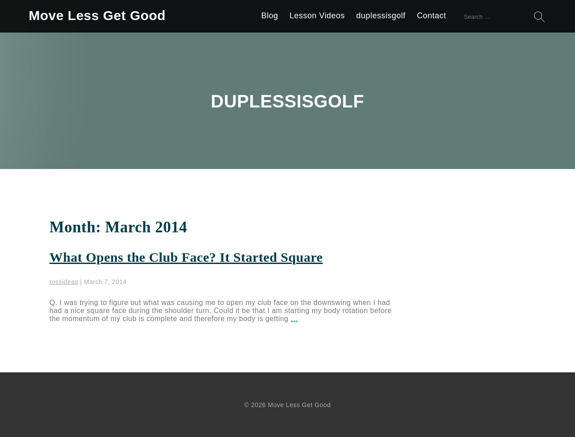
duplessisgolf (381, 15)
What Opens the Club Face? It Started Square (185, 257)
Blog (269, 15)
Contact (431, 15)
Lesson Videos (317, 15)
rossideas (63, 281)
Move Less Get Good (97, 15)
